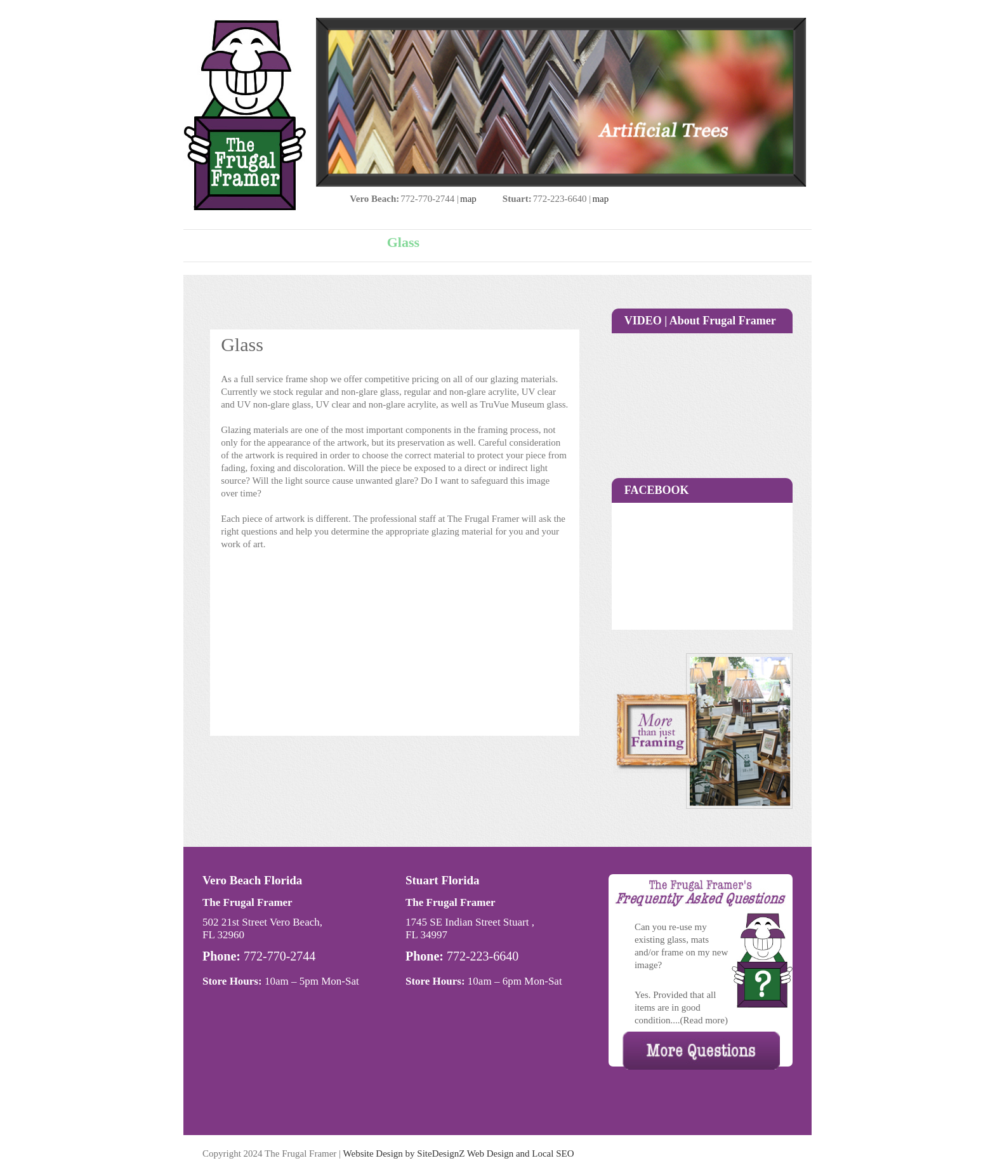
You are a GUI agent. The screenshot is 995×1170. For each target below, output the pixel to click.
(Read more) (704, 1020)
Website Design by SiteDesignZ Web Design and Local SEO (458, 1153)
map (468, 199)
